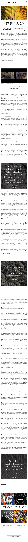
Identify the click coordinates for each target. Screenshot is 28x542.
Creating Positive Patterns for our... (21, 525)
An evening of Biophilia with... (7, 525)
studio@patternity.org (14, 532)
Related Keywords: (4, 485)
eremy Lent (8, 33)
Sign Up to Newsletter (15, 536)
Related (3, 492)
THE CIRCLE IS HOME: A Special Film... (20, 507)
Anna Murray (11, 34)
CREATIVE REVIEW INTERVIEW (7, 507)
